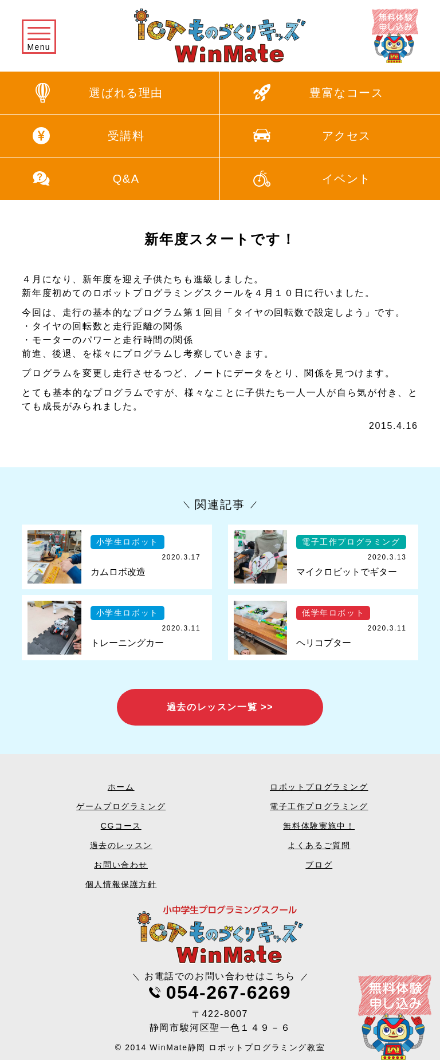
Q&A (126, 178)
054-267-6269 (228, 992)
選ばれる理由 (126, 92)
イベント (346, 178)
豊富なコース (346, 92)
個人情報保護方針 (121, 884)
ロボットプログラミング (319, 786)
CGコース (121, 825)
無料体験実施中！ (319, 825)
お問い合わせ (121, 864)
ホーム (121, 786)
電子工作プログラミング (319, 806)
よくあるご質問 (319, 845)
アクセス (346, 135)
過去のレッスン (121, 845)
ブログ (318, 864)
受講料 (126, 135)
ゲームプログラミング (121, 806)
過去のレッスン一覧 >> (220, 707)
